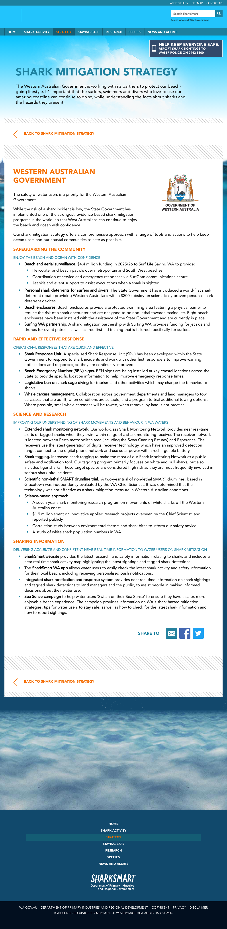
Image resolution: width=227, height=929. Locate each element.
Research (114, 32)
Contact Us (214, 3)
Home (13, 32)
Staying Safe (88, 32)
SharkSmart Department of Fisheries (113, 882)
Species (135, 32)
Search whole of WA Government (190, 20)
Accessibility (179, 3)
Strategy (63, 32)
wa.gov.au (28, 907)
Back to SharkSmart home (43, 15)
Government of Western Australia (11, 15)
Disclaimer (199, 907)
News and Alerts (162, 32)
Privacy (179, 907)
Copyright (160, 907)
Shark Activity (36, 32)
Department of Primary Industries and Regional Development (94, 907)
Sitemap (197, 3)
